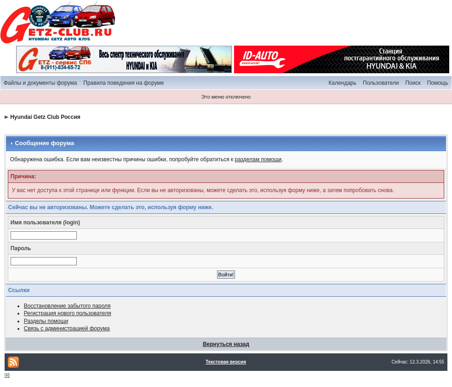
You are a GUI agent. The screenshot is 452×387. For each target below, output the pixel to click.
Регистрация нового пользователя (67, 313)
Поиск (412, 83)
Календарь (342, 83)
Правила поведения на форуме (123, 83)
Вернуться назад (226, 344)
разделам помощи (258, 159)
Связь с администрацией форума (67, 328)
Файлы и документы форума (40, 83)
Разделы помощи (46, 321)
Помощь (437, 83)
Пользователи (381, 83)
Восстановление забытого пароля (67, 306)
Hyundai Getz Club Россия (45, 117)
